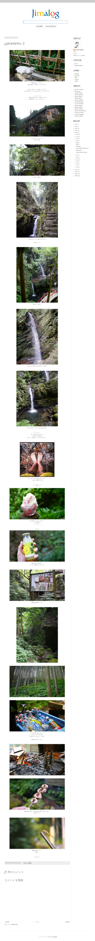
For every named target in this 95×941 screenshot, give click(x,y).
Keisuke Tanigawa (79, 109)
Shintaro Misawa (78, 96)
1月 (77, 167)
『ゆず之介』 (39, 563)
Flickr (76, 77)
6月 (77, 157)
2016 (76, 126)
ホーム (37, 922)
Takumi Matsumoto (79, 102)
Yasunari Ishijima (79, 49)
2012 (76, 169)
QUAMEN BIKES (79, 65)
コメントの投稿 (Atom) (12, 924)
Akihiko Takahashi (79, 94)
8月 (77, 142)
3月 (77, 163)
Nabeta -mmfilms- (79, 107)
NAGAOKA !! (79, 150)
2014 (76, 130)
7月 (77, 155)
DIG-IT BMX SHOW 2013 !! (82, 148)
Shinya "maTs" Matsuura (80, 110)
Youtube (77, 79)
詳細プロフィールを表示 (79, 55)
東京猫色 (77, 74)
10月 (77, 138)
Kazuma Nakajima (79, 100)
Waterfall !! (78, 146)
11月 (77, 136)
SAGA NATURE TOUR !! (81, 152)
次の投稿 (7, 922)
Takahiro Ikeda (78, 98)
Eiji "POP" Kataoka (79, 89)
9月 (77, 140)
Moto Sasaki (77, 91)
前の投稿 (67, 922)
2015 (76, 128)
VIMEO (76, 81)
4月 (77, 161)
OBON (77, 144)
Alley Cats (77, 75)
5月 (77, 159)
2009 (76, 175)
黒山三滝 (31, 99)
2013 (76, 132)
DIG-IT (76, 63)
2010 (76, 173)
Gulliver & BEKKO (79, 116)
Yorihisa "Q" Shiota (79, 112)
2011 (76, 171)
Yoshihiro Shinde (78, 93)
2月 (77, 165)
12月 (77, 134)
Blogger (55, 936)
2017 (76, 124)
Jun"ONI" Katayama (79, 114)
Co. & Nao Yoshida (79, 103)
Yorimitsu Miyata (78, 105)
